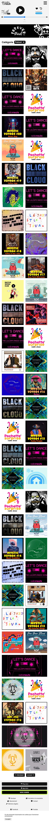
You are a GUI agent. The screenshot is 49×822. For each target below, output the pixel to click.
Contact (34, 801)
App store (24, 788)
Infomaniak (39, 13)
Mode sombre (24, 792)
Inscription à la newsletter (34, 798)
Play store (24, 784)
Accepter (8, 819)
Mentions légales (12, 804)
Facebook (14, 809)
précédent (19, 775)
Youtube (34, 809)
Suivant (30, 775)
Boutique (12, 798)
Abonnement (12, 801)
